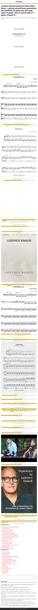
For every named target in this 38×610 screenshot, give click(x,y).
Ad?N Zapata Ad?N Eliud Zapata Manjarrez (10, 556)
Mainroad (24, 608)
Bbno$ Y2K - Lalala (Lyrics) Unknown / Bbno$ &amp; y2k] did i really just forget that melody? (17, 601)
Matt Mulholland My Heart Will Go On (9, 560)
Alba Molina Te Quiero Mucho (7, 530)
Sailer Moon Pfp (5, 569)
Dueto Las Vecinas (5, 553)
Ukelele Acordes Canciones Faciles (8, 563)
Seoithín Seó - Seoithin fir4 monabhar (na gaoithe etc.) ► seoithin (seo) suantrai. (15, 591)
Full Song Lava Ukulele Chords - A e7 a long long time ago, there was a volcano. (15, 587)
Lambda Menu (5, 572)
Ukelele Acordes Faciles (6, 562)
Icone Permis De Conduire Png (8, 537)
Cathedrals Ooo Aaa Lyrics (7, 539)
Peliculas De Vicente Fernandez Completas (10, 536)
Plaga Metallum (5, 566)
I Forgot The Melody (6, 551)
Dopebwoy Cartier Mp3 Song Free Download (10, 527)
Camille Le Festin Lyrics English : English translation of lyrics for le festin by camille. (15, 605)
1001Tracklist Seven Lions (7, 531)
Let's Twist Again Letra (6, 557)
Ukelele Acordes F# (6, 546)
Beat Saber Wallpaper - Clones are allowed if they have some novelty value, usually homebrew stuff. (18, 603)
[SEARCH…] (19, 577)
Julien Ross (4, 565)
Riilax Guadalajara (5, 554)
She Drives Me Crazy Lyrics (7, 568)
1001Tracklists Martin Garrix (7, 547)
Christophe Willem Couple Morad (8, 533)
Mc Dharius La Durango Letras (8, 542)
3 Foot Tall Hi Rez (5, 528)
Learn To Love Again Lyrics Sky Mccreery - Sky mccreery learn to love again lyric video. (16, 589)
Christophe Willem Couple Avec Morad (9, 534)
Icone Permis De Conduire (7, 543)
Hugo (21, 608)
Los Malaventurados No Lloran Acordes (9, 544)
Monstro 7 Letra (5, 540)
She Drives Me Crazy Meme (7, 559)
